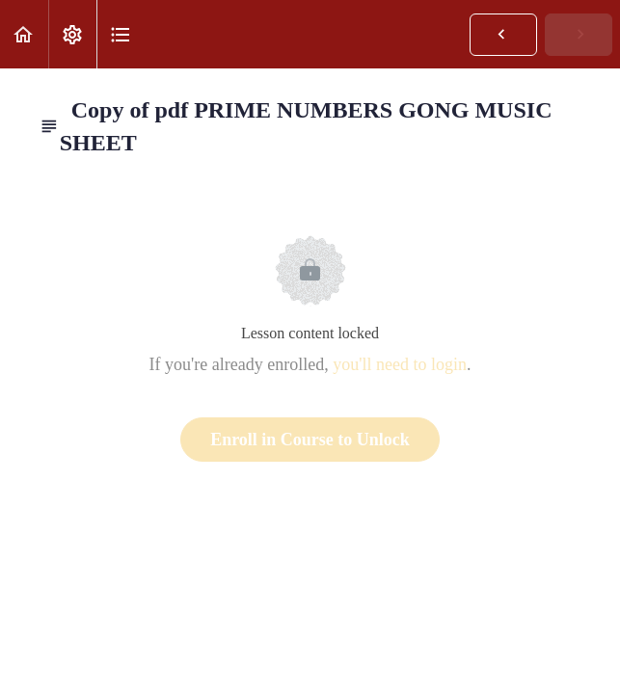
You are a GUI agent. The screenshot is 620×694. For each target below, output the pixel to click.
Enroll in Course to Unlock (310, 439)
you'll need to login (400, 364)
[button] (24, 34)
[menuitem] (72, 34)
